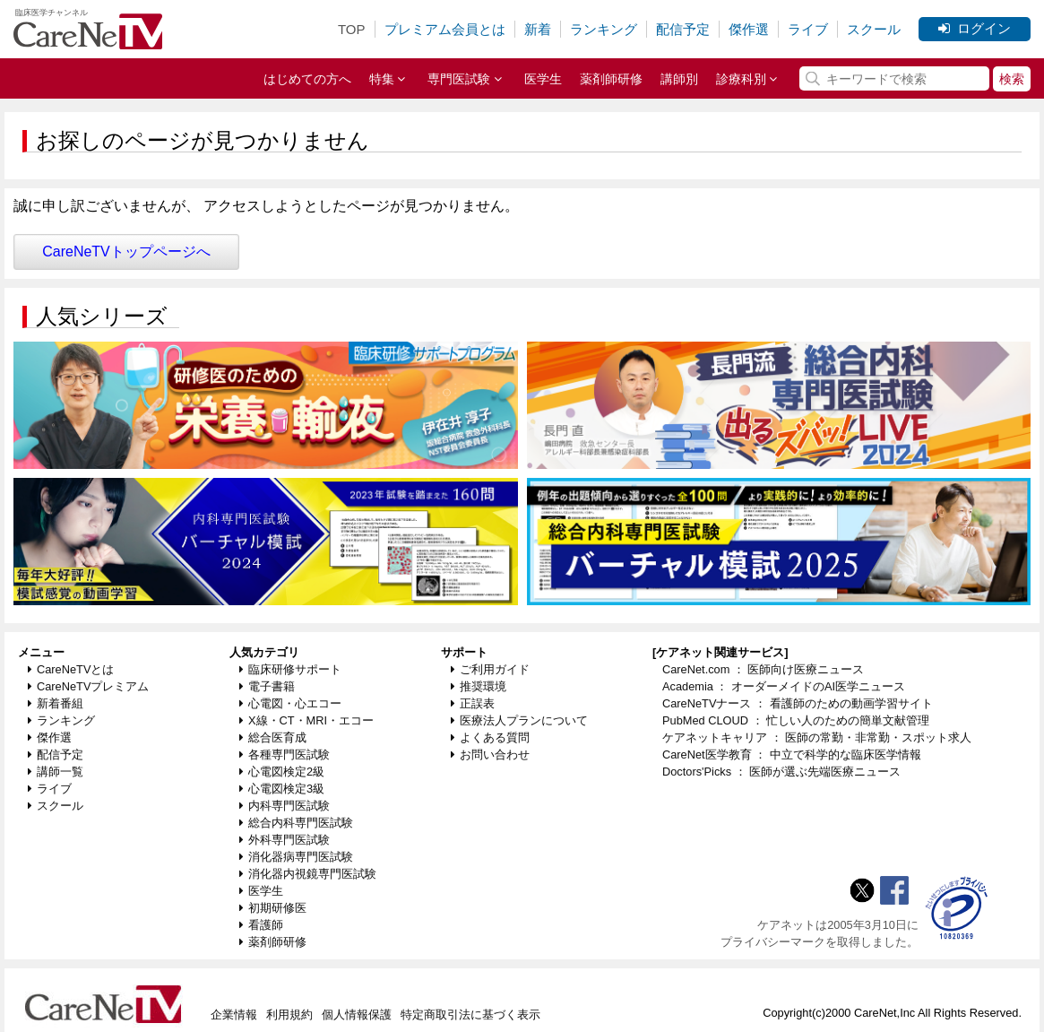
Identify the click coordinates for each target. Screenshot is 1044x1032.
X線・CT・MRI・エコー (306, 720)
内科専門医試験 (284, 805)
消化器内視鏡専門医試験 (307, 873)
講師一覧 (55, 771)
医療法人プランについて (519, 720)
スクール (874, 29)
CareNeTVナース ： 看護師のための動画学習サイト (797, 703)
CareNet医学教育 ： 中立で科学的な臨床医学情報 (791, 754)
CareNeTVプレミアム (88, 686)
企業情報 (234, 1014)
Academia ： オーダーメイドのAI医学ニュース (783, 686)
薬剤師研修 (611, 79)
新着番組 (55, 703)
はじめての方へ (307, 79)
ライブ (808, 29)
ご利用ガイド (490, 669)
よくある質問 (490, 737)
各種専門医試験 (284, 754)
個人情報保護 (357, 1014)
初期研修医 (272, 908)
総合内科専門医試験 (296, 822)
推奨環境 (478, 686)
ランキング (603, 29)
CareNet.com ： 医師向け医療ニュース (763, 669)
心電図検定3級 (281, 788)
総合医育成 (272, 737)
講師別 (679, 79)
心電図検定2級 (281, 771)
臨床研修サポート (290, 669)
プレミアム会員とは (444, 29)
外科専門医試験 (284, 839)
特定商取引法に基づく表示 (470, 1014)
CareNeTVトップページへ (126, 251)
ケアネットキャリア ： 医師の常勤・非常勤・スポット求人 (816, 737)
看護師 (261, 925)
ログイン (974, 28)
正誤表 (473, 703)
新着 (537, 29)
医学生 (543, 79)
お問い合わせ (490, 754)
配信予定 (683, 29)
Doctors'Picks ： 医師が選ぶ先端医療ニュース (781, 771)
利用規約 (289, 1014)
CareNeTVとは (71, 669)
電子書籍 (267, 686)
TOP (352, 29)
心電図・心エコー (290, 703)
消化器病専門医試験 (296, 856)
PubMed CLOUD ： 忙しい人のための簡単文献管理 (795, 720)
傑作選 (749, 29)
